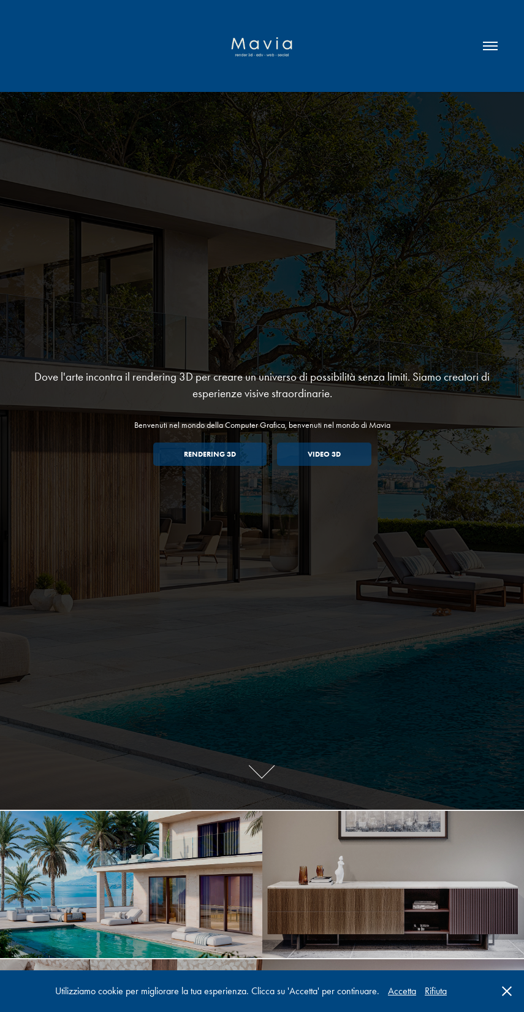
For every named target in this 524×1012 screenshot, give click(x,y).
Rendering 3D (210, 453)
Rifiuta (436, 991)
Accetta (402, 991)
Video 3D (324, 453)
